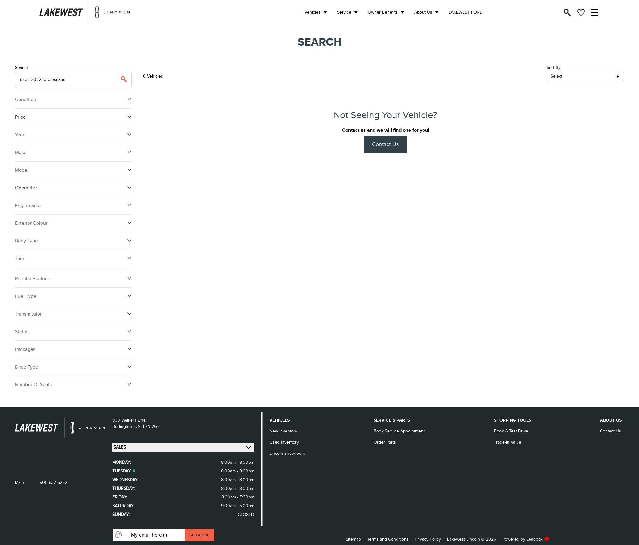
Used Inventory (284, 442)
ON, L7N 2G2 (147, 426)
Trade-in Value (507, 442)
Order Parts (385, 442)
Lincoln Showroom (287, 453)
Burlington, (123, 426)
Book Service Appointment (399, 431)
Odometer (73, 188)
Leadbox (538, 539)
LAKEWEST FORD (466, 12)
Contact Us (385, 144)
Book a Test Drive (511, 431)
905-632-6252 (53, 482)
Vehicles (312, 12)
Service (344, 12)
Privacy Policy (428, 539)
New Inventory (283, 431)
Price (73, 117)
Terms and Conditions (388, 539)
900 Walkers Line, (129, 420)
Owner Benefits (383, 12)
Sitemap (353, 539)
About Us (423, 12)
